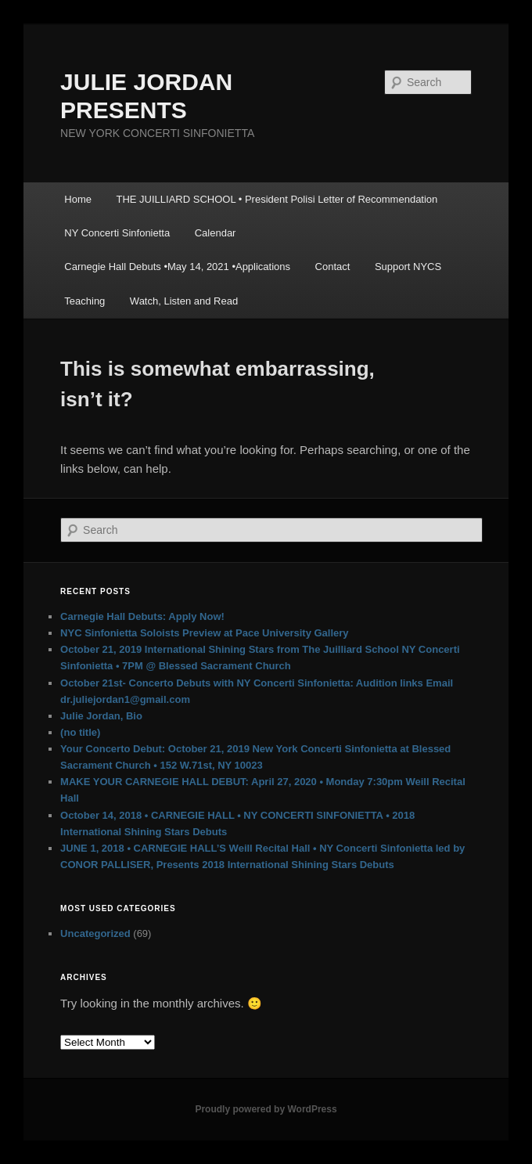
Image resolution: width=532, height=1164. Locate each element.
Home (78, 199)
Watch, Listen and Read (184, 301)
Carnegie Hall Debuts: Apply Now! (142, 616)
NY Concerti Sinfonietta (117, 233)
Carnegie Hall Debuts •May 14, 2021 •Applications (177, 266)
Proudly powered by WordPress (265, 1109)
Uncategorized (95, 933)
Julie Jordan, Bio (101, 716)
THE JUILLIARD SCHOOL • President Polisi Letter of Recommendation (276, 199)
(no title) (80, 732)
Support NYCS (408, 266)
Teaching (84, 301)
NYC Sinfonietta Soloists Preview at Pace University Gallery (204, 633)
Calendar (215, 233)
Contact (332, 266)
